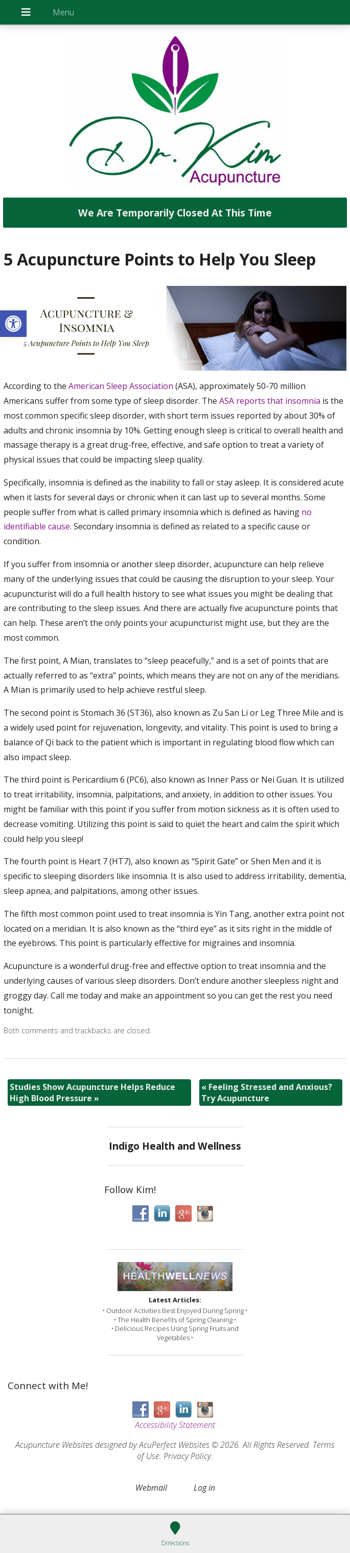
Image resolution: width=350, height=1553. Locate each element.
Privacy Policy (187, 1456)
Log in (204, 1487)
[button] (13, 323)
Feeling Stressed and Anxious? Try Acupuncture (266, 1092)
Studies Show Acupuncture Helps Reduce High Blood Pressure (92, 1092)
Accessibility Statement (175, 1424)
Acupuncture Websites (54, 1444)
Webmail (151, 1487)
